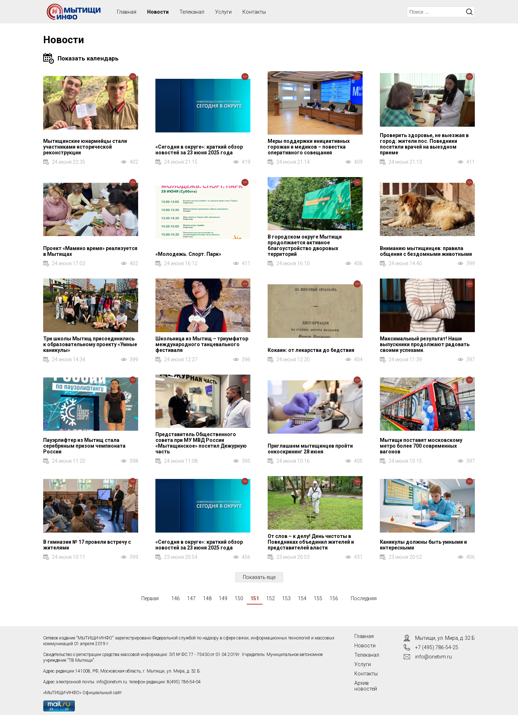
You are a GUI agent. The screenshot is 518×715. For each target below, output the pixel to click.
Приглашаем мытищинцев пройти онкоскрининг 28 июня (310, 448)
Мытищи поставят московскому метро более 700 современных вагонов (421, 445)
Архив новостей (365, 686)
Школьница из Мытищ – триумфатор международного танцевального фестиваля (201, 344)
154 (302, 598)
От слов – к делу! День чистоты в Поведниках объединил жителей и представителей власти (311, 542)
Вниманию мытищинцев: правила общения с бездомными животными (426, 251)
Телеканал (192, 12)
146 (175, 598)
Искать (469, 11)
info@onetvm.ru (111, 681)
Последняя (364, 598)
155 (318, 598)
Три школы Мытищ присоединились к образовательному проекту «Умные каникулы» (90, 344)
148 (207, 598)
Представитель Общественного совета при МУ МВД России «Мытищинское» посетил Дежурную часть (201, 442)
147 (191, 598)
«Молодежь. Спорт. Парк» (188, 254)
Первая (150, 598)
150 (239, 598)
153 (286, 598)
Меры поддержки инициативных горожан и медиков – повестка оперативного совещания (309, 146)
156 (334, 598)
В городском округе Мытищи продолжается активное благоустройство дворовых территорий (305, 245)
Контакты (254, 12)
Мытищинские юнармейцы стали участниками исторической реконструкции (85, 146)
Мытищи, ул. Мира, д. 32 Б (445, 638)
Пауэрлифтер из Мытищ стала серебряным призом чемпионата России (84, 445)
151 (254, 598)
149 (223, 598)
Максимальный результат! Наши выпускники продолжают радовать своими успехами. (424, 344)
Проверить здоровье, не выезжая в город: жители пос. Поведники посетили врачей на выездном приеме (424, 143)
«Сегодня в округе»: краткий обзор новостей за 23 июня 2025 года (199, 149)
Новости (158, 12)
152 (270, 598)
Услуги (223, 12)
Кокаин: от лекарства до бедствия (311, 350)
